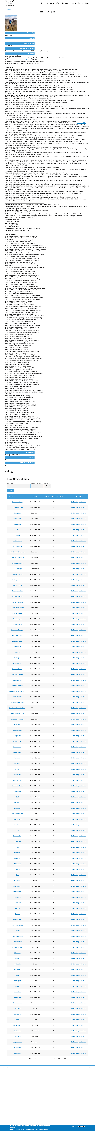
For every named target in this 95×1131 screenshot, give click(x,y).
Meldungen (50, 3)
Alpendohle (17, 898)
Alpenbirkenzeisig (17, 992)
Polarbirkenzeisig (17, 1004)
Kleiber (17, 825)
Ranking (65, 3)
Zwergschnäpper (17, 697)
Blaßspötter (17, 569)
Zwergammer (17, 1082)
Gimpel (17, 1043)
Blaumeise (17, 820)
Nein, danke (81, 1126)
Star (17, 931)
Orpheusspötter (17, 575)
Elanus (87, 3)
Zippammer (17, 1070)
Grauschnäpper (17, 675)
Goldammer (17, 1054)
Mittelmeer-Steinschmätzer (17, 764)
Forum (80, 3)
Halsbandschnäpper (17, 686)
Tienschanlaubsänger (17, 619)
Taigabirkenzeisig (17, 998)
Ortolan (17, 1076)
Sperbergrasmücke (17, 658)
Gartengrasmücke (17, 636)
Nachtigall (17, 714)
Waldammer (17, 1087)
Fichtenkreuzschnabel (17, 981)
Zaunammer (17, 1065)
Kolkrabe (17, 926)
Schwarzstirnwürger (17, 870)
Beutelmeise (17, 848)
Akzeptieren (74, 1126)
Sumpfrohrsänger (17, 558)
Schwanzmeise (17, 786)
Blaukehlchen (17, 720)
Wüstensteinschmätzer (17, 775)
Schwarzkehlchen (17, 742)
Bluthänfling (17, 1026)
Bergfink (17, 970)
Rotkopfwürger (17, 876)
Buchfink (17, 965)
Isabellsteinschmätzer (17, 770)
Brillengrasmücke (17, 670)
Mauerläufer (17, 831)
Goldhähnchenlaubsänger (17, 608)
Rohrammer (17, 1104)
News (42, 3)
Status (35, 553)
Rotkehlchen (17, 703)
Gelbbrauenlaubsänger (17, 614)
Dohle (17, 903)
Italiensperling (17, 948)
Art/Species (10, 539)
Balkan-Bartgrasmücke (17, 664)
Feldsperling (17, 953)
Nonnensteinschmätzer (17, 759)
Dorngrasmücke (17, 642)
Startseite (8, 9)
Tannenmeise (17, 803)
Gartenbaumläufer (17, 842)
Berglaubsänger (17, 597)
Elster (17, 887)
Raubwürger (17, 864)
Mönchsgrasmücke (17, 631)
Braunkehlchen (17, 736)
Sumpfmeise (17, 792)
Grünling (17, 987)
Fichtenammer (17, 1059)
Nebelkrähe (17, 914)
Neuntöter (17, 859)
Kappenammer (17, 1098)
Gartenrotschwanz (17, 731)
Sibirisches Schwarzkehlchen (17, 747)
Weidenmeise (17, 798)
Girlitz (17, 1031)
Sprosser (17, 708)
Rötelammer (17, 1093)
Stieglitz (17, 1015)
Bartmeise (17, 781)
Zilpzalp (17, 592)
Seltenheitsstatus (36, 539)
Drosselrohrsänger (17, 564)
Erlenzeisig (17, 1009)
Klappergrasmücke (17, 647)
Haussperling (17, 942)
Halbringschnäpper (17, 692)
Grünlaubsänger (17, 625)
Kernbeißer (17, 1048)
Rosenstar (17, 937)
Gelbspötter (17, 580)
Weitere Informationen (43, 1129)
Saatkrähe (17, 909)
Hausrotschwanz (17, 725)
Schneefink (17, 959)
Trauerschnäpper (17, 681)
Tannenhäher (17, 892)
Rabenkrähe (17, 920)
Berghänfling (17, 1020)
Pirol (17, 853)
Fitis (17, 586)
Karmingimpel (17, 976)
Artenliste (73, 3)
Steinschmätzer (17, 753)
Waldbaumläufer (17, 837)
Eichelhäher (17, 881)
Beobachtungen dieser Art (78, 558)
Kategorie (47, 539)
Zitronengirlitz (17, 1037)
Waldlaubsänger (17, 603)
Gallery (58, 3)
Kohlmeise (17, 814)
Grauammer (17, 1109)
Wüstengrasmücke (17, 653)
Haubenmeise (17, 809)
